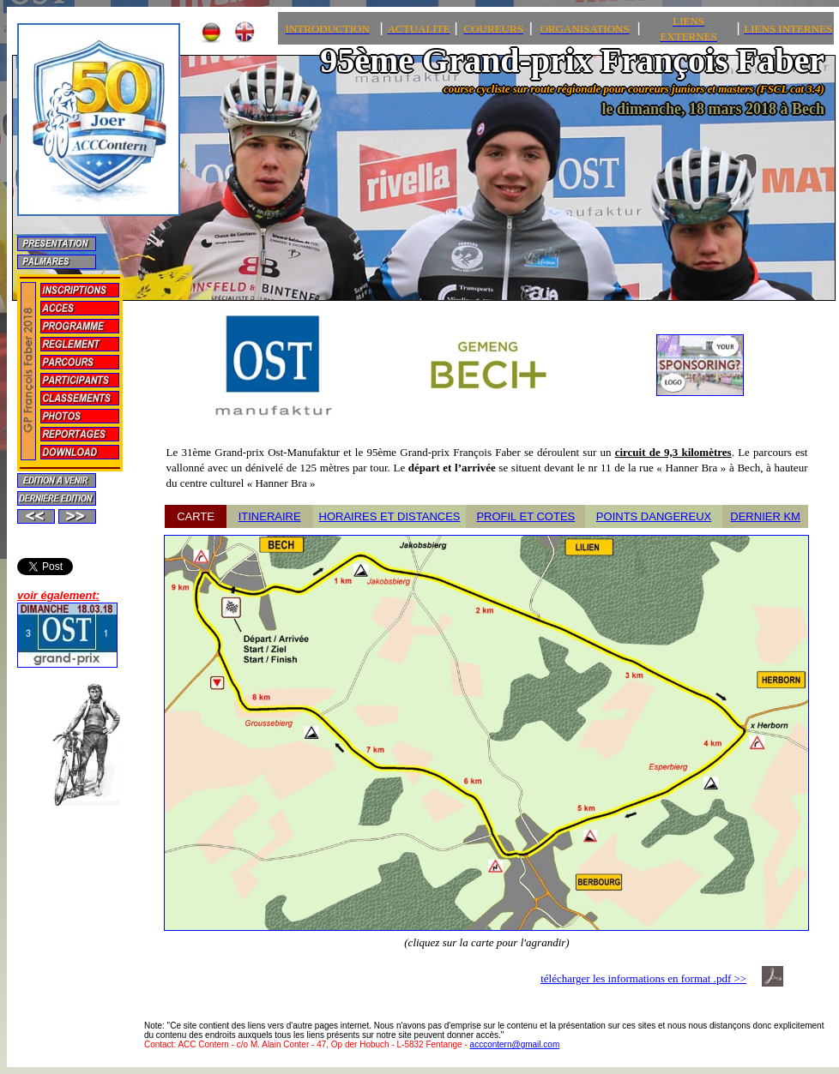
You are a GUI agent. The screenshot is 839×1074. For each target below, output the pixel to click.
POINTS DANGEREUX (653, 516)
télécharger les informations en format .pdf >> (643, 978)
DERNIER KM (765, 516)
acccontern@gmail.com (515, 1044)
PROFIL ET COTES (525, 516)
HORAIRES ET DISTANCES (390, 516)
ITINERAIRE (269, 516)
